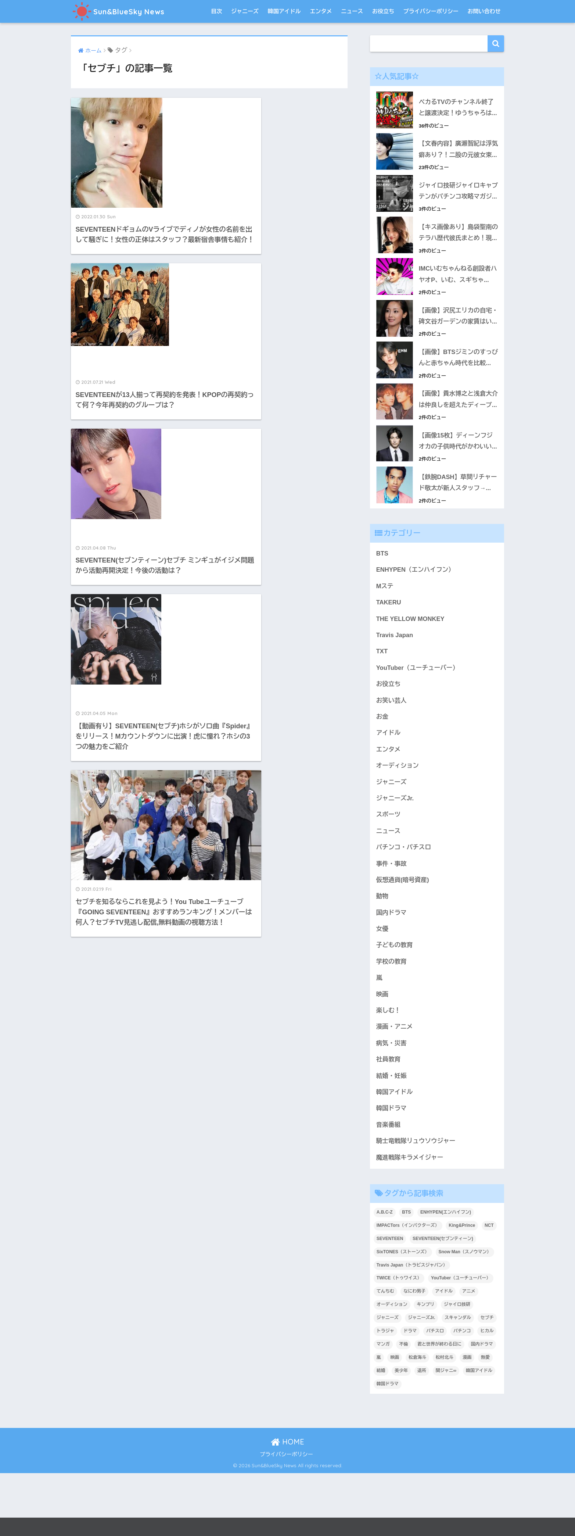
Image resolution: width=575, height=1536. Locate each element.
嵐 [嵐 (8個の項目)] (379, 1420)
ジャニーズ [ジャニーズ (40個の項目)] (388, 1380)
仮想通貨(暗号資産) (403, 940)
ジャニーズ (245, 11)
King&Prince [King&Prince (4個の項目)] (462, 1288)
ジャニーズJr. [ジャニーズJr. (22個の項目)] (421, 1380)
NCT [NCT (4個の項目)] (489, 1288)
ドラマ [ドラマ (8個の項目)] (410, 1394)
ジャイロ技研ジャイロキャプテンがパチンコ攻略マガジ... (456, 208)
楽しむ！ (388, 1072)
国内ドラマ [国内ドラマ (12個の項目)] (482, 1407)
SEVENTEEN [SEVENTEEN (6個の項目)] (390, 1301)
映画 (382, 1056)
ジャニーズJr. (395, 858)
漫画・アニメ (394, 1088)
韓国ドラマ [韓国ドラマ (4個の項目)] (388, 1447)
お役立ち (383, 11)
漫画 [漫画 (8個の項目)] (467, 1420)
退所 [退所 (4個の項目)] (421, 1433)
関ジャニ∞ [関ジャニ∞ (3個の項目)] (446, 1433)
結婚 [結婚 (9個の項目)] (381, 1433)
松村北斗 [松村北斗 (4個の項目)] (444, 1420)
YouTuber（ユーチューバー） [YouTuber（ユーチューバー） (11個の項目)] (460, 1341)
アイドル (388, 793)
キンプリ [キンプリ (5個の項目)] (425, 1367)
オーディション (397, 825)
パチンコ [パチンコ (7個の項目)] (462, 1394)
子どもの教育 (394, 1006)
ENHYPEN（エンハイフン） (415, 628)
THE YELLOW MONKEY (410, 678)
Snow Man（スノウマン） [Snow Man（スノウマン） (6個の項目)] (465, 1314)
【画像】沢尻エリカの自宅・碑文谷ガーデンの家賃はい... (456, 356)
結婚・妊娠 (391, 1138)
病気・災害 (391, 1105)
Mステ (385, 645)
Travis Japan (395, 694)
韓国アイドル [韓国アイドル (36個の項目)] (479, 1433)
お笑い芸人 (391, 760)
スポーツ (388, 875)
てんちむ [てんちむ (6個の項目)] (385, 1354)
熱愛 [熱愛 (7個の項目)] (485, 1420)
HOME (287, 1505)
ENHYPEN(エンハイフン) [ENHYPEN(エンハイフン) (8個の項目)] (445, 1275)
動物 (382, 957)
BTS (382, 612)
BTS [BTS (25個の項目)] (406, 1275)
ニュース (352, 11)
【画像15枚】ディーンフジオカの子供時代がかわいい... (458, 499)
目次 (216, 11)
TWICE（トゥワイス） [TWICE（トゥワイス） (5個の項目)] (399, 1341)
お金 (382, 776)
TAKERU (389, 661)
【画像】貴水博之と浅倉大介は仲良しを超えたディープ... (456, 452)
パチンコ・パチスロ (404, 908)
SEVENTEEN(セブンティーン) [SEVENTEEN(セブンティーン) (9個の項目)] (443, 1301)
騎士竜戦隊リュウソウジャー (416, 1203)
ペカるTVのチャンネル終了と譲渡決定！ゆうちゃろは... (458, 108)
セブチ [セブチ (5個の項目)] (487, 1380)
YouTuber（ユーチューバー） (418, 727)
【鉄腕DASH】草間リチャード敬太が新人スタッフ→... (458, 541)
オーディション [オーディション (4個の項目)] (392, 1367)
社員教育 (388, 1121)
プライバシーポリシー (431, 11)
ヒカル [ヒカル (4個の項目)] (486, 1394)
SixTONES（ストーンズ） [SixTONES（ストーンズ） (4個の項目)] (403, 1314)
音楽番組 (388, 1187)
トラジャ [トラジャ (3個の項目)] (385, 1394)
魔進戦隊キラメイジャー (410, 1220)
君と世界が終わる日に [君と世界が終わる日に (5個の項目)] (439, 1407)
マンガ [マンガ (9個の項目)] (383, 1407)
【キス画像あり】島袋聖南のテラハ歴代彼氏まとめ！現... (456, 261)
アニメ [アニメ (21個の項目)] (468, 1354)
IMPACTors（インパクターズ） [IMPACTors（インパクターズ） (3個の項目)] (408, 1288)
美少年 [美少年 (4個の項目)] (401, 1433)
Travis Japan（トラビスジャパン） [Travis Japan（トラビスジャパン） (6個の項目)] (412, 1327)
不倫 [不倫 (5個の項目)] (403, 1407)
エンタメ (321, 11)
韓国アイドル (284, 11)
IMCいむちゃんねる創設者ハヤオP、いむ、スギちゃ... (458, 309)
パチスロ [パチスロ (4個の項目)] (435, 1394)
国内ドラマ (391, 973)
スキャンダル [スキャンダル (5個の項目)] (458, 1380)
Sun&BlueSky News (125, 11)
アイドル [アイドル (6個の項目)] (444, 1354)
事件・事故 (391, 924)
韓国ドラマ (391, 1171)
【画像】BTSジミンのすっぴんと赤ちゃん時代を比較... (458, 404)
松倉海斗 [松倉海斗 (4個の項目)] (417, 1420)
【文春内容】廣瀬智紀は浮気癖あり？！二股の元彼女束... (456, 155)
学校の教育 (391, 1022)
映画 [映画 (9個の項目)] (394, 1420)
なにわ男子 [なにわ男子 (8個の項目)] (414, 1354)
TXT (382, 710)
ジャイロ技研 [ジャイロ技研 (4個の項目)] (457, 1367)
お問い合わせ (484, 11)
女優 (382, 990)
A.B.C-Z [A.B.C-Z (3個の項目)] (385, 1275)
